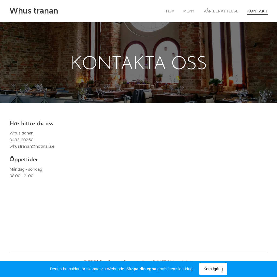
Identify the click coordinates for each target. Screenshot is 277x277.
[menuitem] (178, 11)
